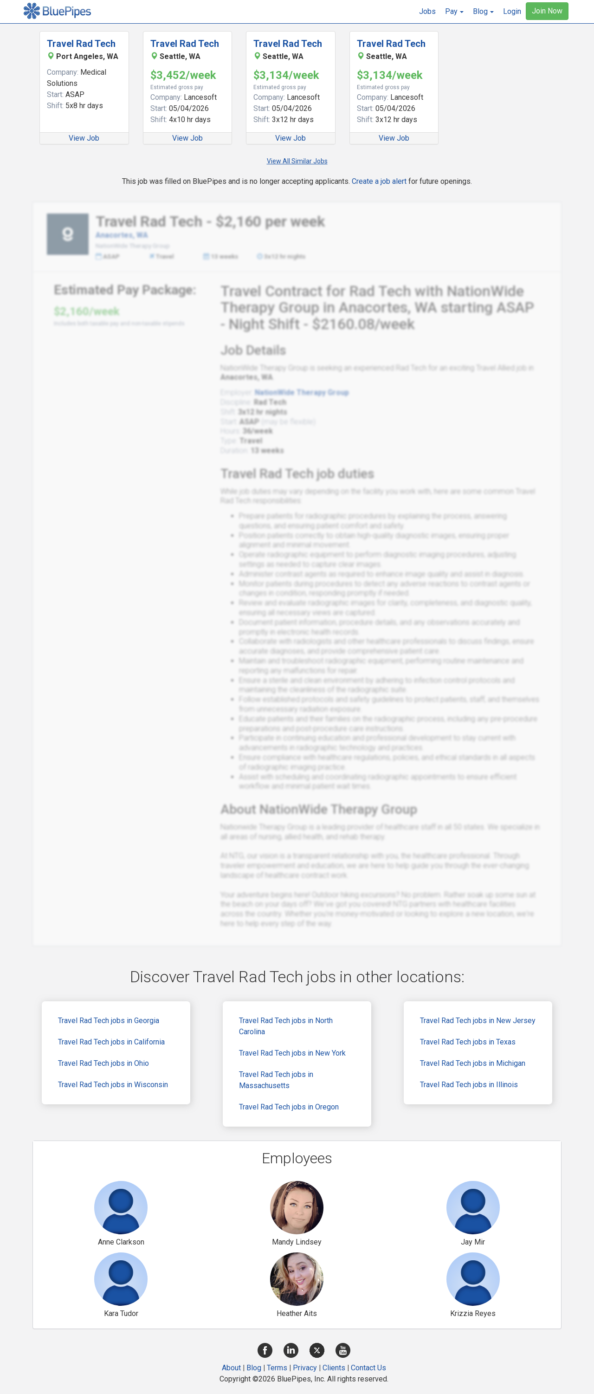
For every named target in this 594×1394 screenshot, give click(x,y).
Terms (277, 1367)
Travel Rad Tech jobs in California (111, 1041)
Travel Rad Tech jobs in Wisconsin (113, 1084)
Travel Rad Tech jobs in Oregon (289, 1106)
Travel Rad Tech (81, 43)
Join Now (547, 10)
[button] (454, 11)
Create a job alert (379, 181)
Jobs (427, 11)
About (231, 1367)
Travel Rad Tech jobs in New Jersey (478, 1020)
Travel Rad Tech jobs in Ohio (103, 1063)
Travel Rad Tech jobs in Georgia (108, 1020)
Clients (334, 1367)
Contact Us (368, 1367)
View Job (84, 138)
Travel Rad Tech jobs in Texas (468, 1041)
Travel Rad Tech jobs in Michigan (472, 1063)
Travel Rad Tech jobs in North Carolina (286, 1026)
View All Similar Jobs (297, 161)
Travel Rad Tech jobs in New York (292, 1053)
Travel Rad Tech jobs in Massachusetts (276, 1080)
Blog (253, 1367)
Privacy (305, 1367)
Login (512, 11)
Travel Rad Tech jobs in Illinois (469, 1084)
